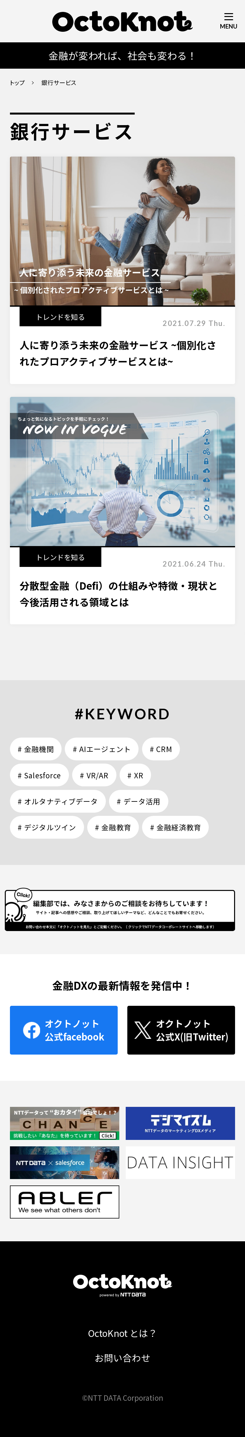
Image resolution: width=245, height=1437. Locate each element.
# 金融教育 (113, 827)
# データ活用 (138, 801)
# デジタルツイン (47, 827)
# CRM (161, 749)
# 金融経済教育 (175, 827)
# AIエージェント (102, 749)
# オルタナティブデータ (58, 801)
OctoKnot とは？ (122, 1332)
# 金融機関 (36, 749)
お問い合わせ (122, 1357)
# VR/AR (94, 775)
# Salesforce (39, 775)
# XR (135, 775)
